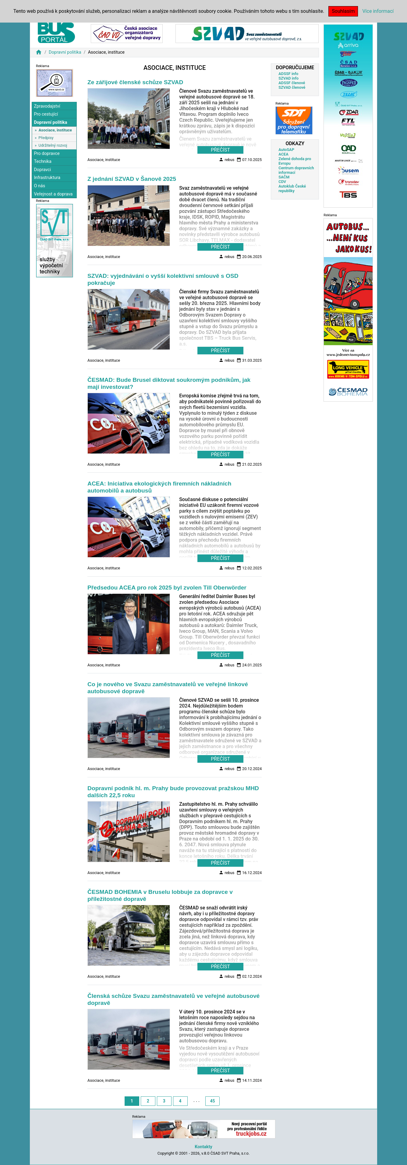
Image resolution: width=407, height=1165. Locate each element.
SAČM (283, 177)
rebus (226, 159)
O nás (39, 185)
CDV (282, 181)
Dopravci (42, 169)
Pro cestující (46, 114)
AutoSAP (286, 149)
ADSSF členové (291, 83)
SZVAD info (288, 78)
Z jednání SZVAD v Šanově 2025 (131, 179)
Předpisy (45, 137)
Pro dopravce (46, 153)
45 (212, 1101)
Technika (42, 161)
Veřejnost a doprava (53, 194)
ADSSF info (288, 73)
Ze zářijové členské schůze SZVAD (135, 82)
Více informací (378, 11)
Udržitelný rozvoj (52, 145)
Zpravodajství (47, 106)
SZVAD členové (291, 87)
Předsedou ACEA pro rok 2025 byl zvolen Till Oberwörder (166, 587)
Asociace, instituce (55, 130)
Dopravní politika (65, 52)
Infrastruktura (47, 177)
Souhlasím (343, 11)
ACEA (283, 154)
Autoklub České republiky (292, 188)
